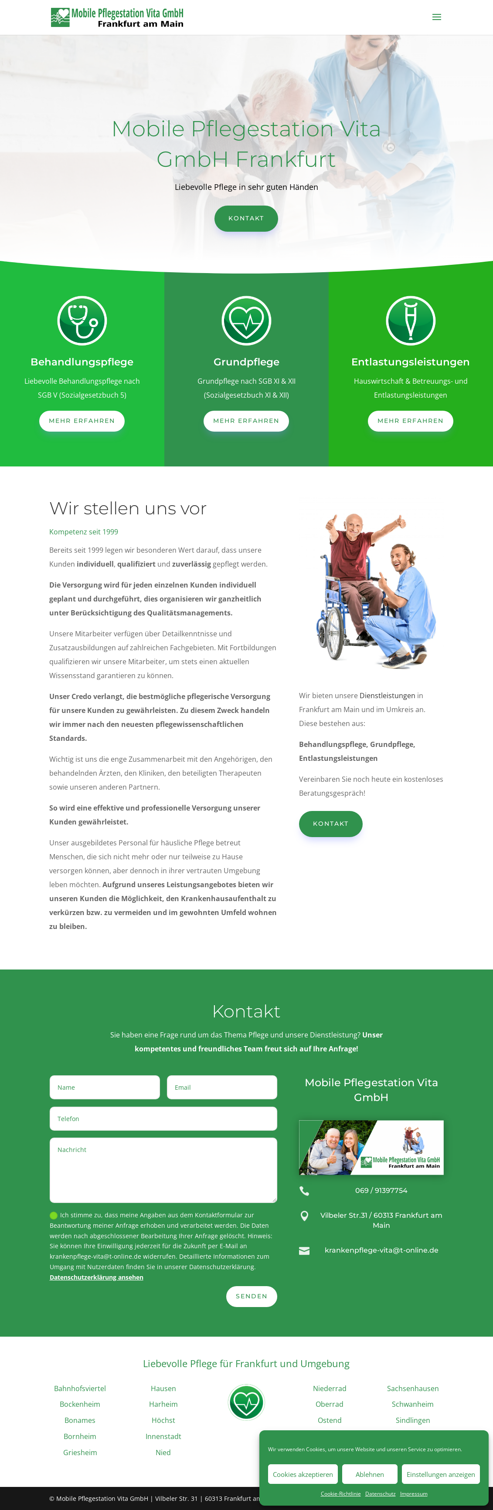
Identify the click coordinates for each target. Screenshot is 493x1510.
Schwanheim (413, 1404)
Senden (252, 1296)
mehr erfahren (82, 421)
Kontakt (246, 218)
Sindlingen (413, 1420)
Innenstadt (163, 1436)
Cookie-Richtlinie (341, 1493)
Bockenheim (80, 1404)
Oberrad (329, 1404)
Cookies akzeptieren (303, 1474)
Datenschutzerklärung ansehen (96, 1277)
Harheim (163, 1404)
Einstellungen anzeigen (441, 1474)
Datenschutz (380, 1493)
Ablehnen (370, 1474)
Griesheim (80, 1452)
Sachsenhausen (413, 1388)
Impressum (414, 1493)
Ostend (330, 1420)
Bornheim (80, 1436)
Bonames (80, 1420)
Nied (163, 1452)
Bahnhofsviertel (80, 1388)
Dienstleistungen (387, 695)
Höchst (163, 1420)
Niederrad (330, 1388)
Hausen (163, 1388)
